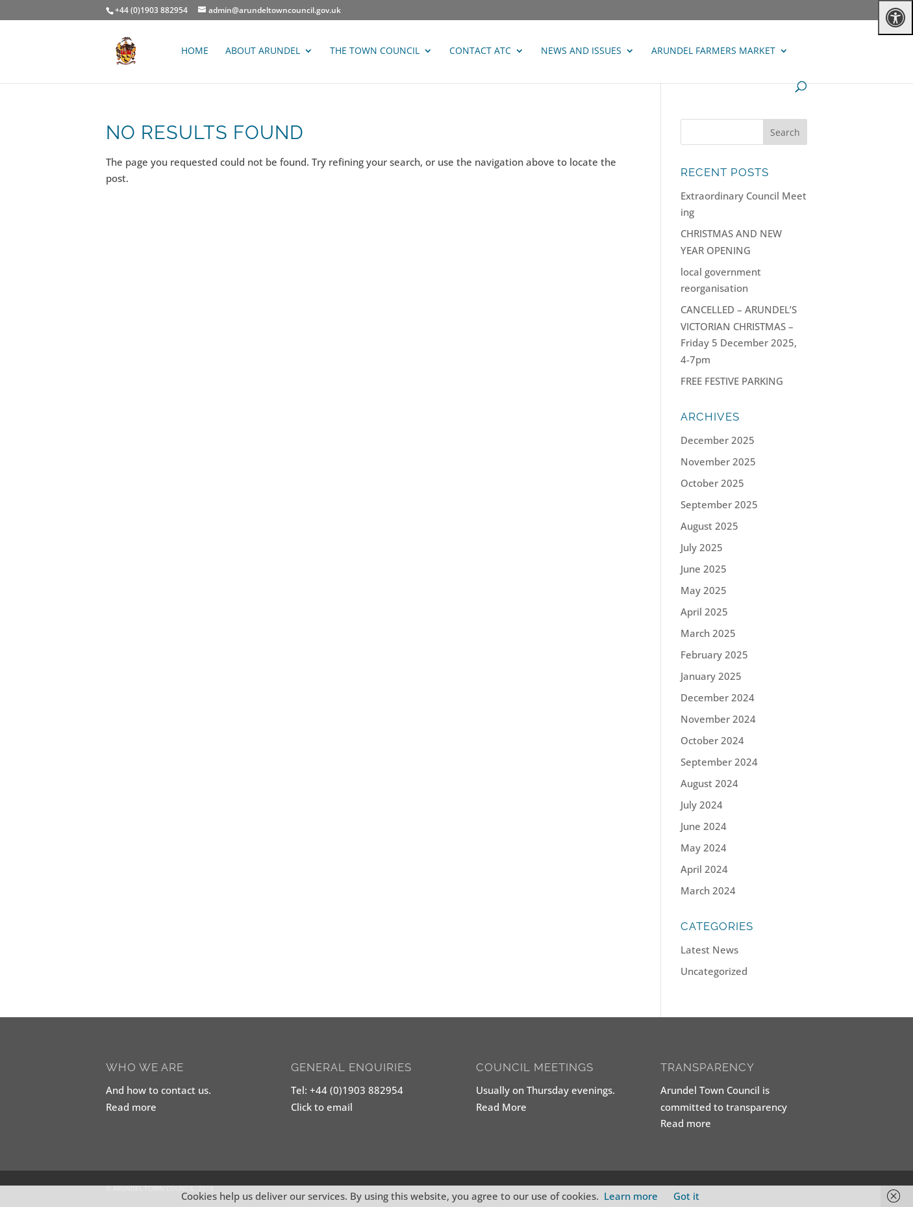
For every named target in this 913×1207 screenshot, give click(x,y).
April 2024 (704, 869)
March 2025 (708, 633)
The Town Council (374, 51)
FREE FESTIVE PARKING (732, 380)
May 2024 (704, 847)
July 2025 (702, 547)
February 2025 (714, 654)
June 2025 (704, 568)
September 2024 (719, 761)
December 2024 (718, 697)
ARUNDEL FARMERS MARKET (713, 51)
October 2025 (712, 482)
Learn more (631, 1195)
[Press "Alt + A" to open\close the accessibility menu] (895, 17)
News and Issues (581, 51)
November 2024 (718, 718)
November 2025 (718, 461)
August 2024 (709, 783)
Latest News (709, 949)
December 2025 (718, 440)
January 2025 (711, 675)
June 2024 (704, 826)
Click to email (322, 1106)
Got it (686, 1195)
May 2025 (704, 590)
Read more (131, 1106)
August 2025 (709, 525)
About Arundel (262, 51)
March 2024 (708, 890)
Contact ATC (480, 51)
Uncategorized (714, 971)
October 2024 (712, 740)
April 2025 (704, 611)
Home (194, 51)
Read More (501, 1106)
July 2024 (702, 804)
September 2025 (719, 504)
